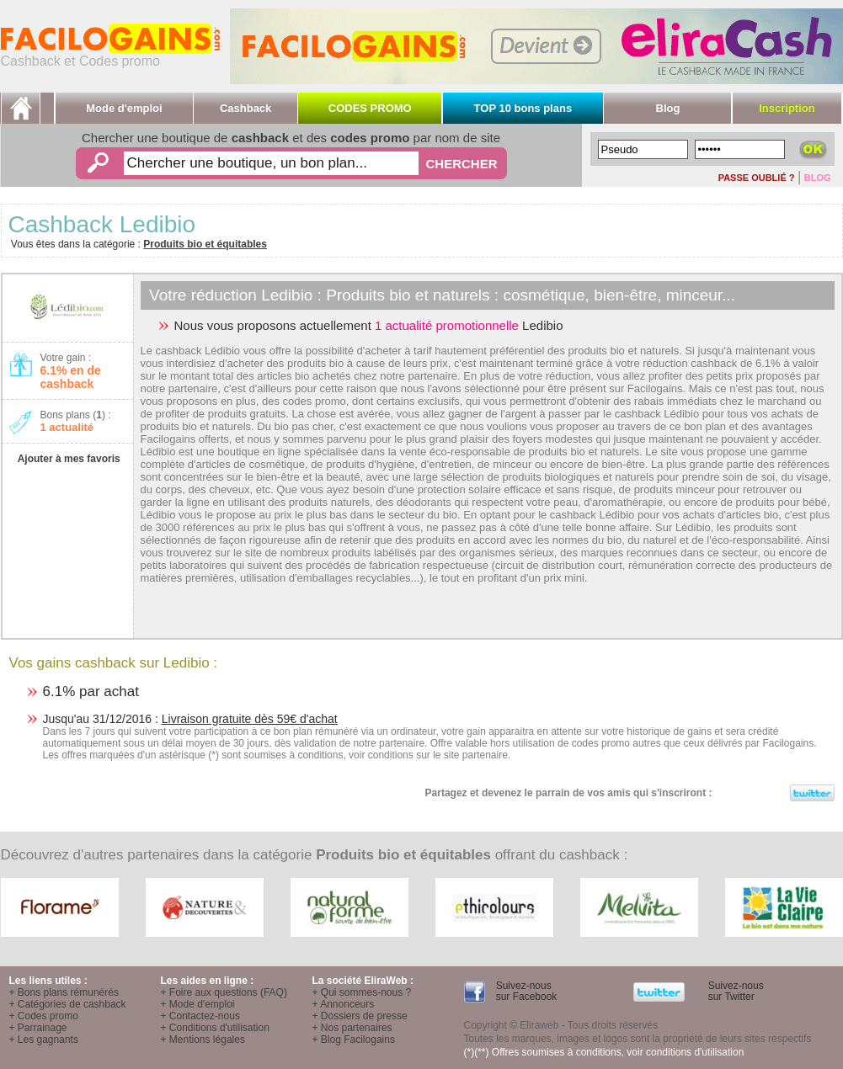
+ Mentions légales (203, 1039)
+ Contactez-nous (200, 1016)
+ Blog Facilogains (353, 1039)
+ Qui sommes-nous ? (362, 992)
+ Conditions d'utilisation (215, 1028)
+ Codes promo (43, 1016)
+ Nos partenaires (352, 1028)
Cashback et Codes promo (110, 55)
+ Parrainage (38, 1028)
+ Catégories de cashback (67, 1004)
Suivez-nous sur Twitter (734, 991)
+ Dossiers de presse (360, 1016)
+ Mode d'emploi (198, 1004)
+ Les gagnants (43, 1039)
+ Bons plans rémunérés (64, 992)
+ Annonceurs (343, 1004)
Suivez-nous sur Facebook (525, 991)
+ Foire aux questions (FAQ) (224, 992)
